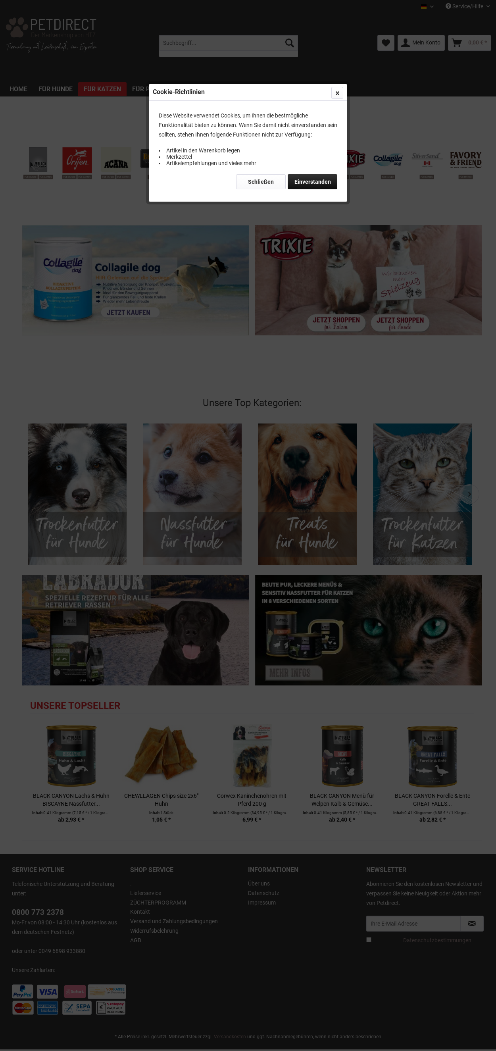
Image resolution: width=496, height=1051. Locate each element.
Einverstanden (312, 182)
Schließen (261, 182)
